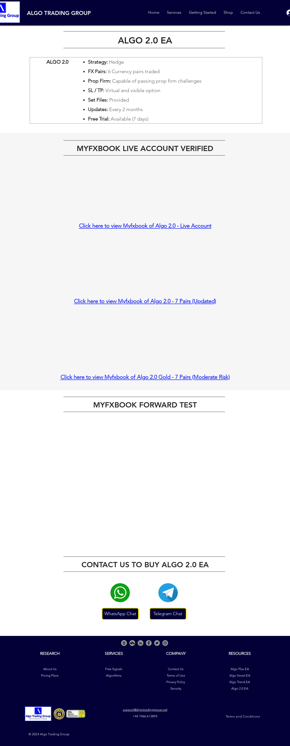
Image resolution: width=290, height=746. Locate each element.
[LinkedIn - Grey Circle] (140, 643)
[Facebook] (149, 643)
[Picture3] (124, 643)
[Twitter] (157, 643)
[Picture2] (132, 643)
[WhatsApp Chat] (120, 614)
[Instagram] (165, 643)
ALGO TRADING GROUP (59, 13)
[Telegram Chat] (168, 614)
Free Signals (113, 669)
